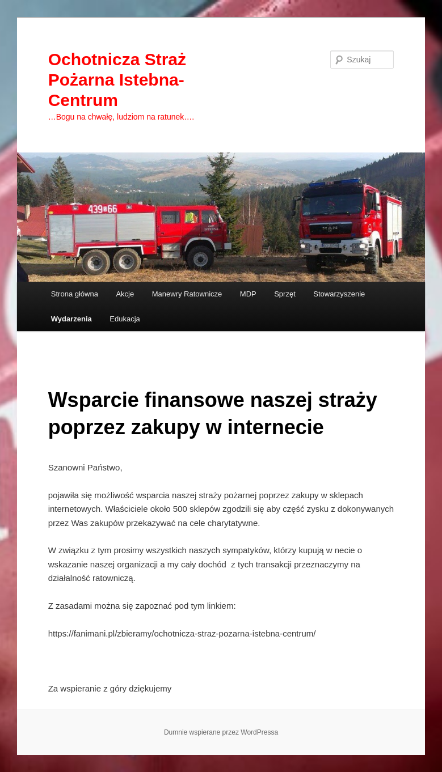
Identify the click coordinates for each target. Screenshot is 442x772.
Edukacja (125, 319)
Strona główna (74, 294)
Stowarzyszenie (339, 294)
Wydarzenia (71, 319)
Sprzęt (285, 294)
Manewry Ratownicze (187, 294)
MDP (248, 294)
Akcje (125, 294)
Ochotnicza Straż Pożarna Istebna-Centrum (117, 79)
